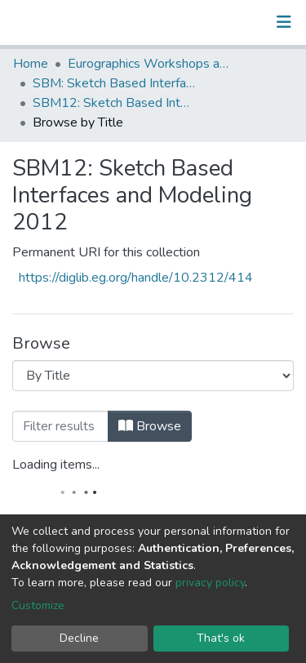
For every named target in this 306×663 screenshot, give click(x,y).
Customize (37, 605)
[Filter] (60, 426)
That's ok (221, 638)
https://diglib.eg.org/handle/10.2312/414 (136, 278)
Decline (79, 638)
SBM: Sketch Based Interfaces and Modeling (114, 83)
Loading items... (56, 465)
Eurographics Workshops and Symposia (149, 64)
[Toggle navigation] (284, 22)
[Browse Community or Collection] (153, 375)
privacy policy (210, 582)
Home (30, 64)
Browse (149, 426)
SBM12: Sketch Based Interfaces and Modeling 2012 (114, 103)
